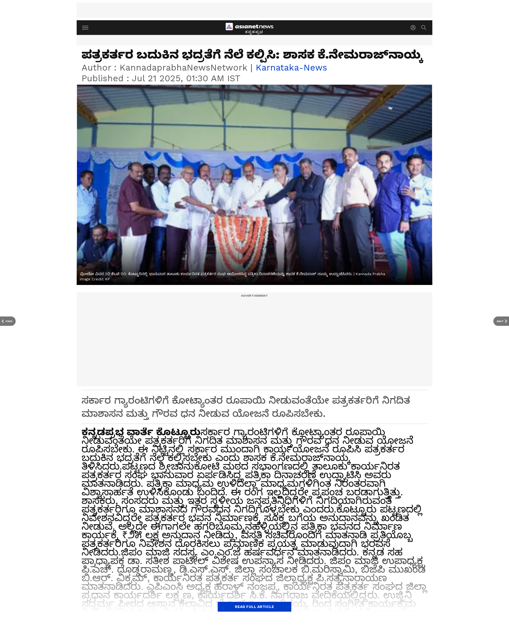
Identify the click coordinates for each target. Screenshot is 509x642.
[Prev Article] (8, 321)
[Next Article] (501, 321)
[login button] (415, 28)
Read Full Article (254, 607)
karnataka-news (291, 67)
